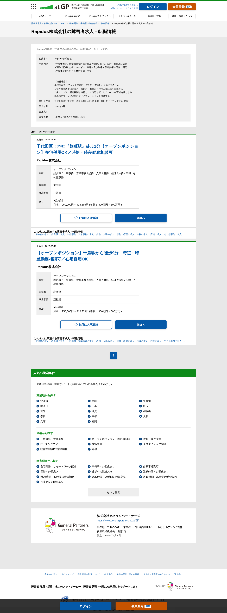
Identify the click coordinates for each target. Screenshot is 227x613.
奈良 (43, 416)
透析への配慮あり (102, 471)
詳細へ (141, 218)
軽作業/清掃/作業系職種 (53, 449)
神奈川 (44, 406)
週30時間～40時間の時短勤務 (57, 476)
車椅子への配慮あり (103, 466)
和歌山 (147, 411)
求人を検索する (72, 16)
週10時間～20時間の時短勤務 (160, 476)
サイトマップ (67, 574)
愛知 (43, 411)
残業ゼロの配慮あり (52, 481)
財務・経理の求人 (125, 234)
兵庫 (43, 421)
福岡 (94, 421)
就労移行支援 (154, 16)
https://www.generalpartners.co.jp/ (116, 520)
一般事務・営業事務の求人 (80, 234)
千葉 (94, 406)
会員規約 (108, 574)
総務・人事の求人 (105, 234)
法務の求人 (142, 234)
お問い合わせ (116, 8)
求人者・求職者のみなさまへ (156, 574)
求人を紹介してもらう (100, 16)
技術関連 (97, 444)
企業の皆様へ (51, 574)
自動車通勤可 (151, 466)
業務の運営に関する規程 (128, 574)
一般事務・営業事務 (52, 438)
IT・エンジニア (49, 444)
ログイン (86, 606)
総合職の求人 (58, 234)
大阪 (145, 416)
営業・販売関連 (152, 438)
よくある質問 (131, 8)
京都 (94, 416)
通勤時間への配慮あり (156, 471)
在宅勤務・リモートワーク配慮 (58, 466)
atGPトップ (45, 16)
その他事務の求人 (173, 234)
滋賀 (94, 411)
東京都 (147, 400)
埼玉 (145, 406)
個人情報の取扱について (89, 574)
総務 (94, 449)
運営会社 (178, 574)
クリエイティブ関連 (154, 444)
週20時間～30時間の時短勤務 (109, 476)
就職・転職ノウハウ (182, 16)
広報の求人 (155, 234)
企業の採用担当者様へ (127, 5)
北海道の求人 (42, 341)
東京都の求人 (42, 234)
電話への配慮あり (50, 471)
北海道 (44, 400)
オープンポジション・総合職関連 (111, 438)
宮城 (94, 400)
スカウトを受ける (127, 16)
